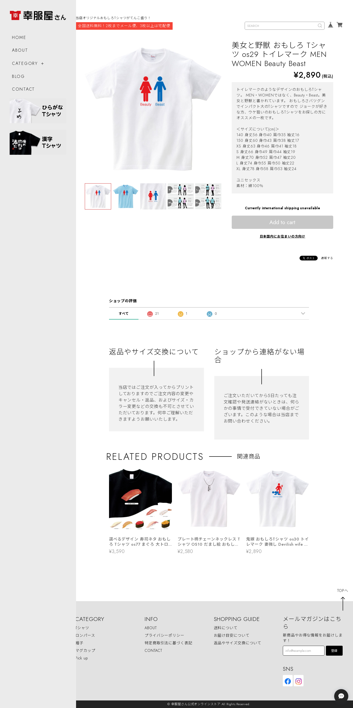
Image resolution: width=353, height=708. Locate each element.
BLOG (18, 75)
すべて (124, 313)
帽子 (79, 643)
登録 (334, 651)
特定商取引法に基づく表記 (168, 643)
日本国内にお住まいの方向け (282, 236)
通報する (327, 258)
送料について (226, 628)
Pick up (81, 658)
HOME (19, 36)
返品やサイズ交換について (238, 643)
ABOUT (20, 48)
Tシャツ (82, 628)
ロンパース (85, 635)
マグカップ (85, 650)
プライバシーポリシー (164, 635)
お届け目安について (232, 635)
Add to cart (282, 222)
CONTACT (23, 87)
